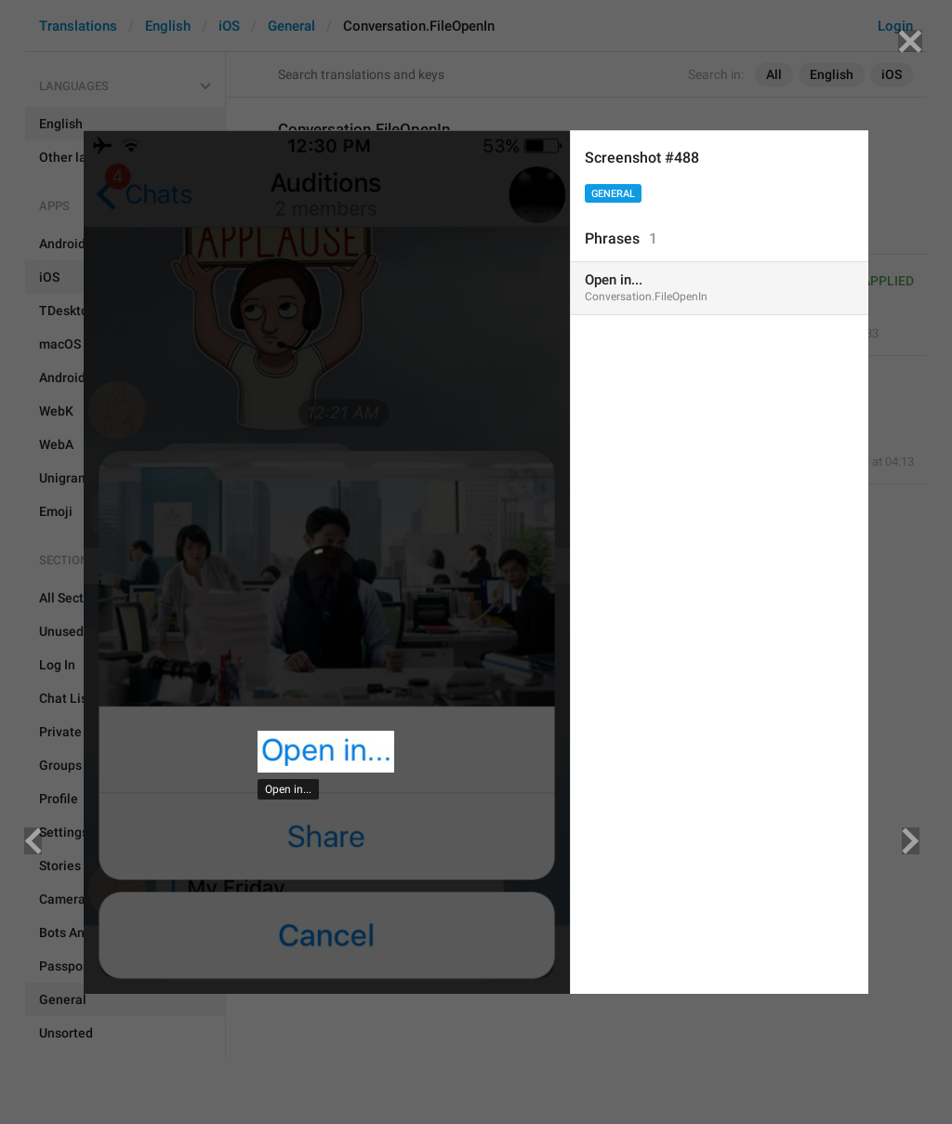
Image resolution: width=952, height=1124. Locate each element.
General (613, 194)
